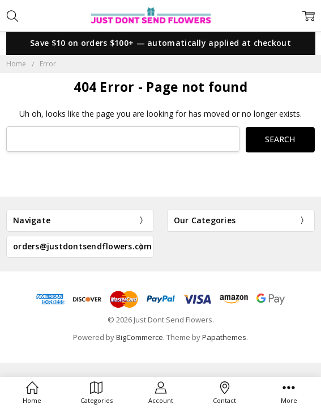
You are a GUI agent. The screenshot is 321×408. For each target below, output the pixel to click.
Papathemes (224, 337)
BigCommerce (139, 337)
